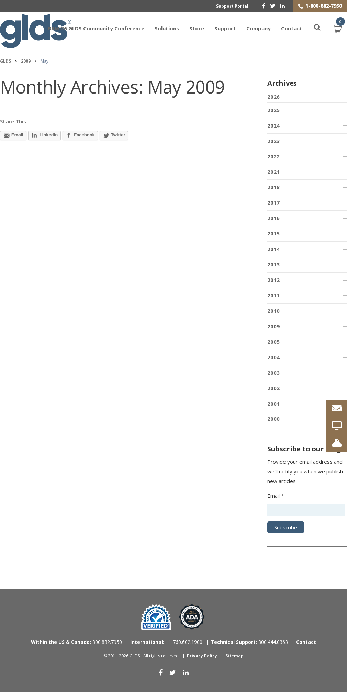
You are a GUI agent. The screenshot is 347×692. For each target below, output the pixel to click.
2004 (273, 357)
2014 (273, 248)
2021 (273, 171)
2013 (273, 264)
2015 (273, 233)
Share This (13, 121)
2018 (273, 187)
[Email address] (306, 510)
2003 (273, 372)
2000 (273, 418)
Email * (275, 495)
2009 (273, 326)
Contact (291, 28)
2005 (273, 341)
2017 (273, 202)
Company (258, 28)
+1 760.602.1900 (166, 642)
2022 (273, 156)
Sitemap (234, 656)
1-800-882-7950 (323, 5)
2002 (273, 388)
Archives (282, 83)
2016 (273, 218)
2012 (273, 279)
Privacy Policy (202, 656)
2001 (273, 403)
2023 (273, 141)
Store (196, 28)
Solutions (167, 28)
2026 (273, 96)
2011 (273, 295)
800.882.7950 (76, 642)
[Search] (313, 28)
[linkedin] (282, 6)
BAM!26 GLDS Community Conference (96, 28)
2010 (273, 310)
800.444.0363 (249, 642)
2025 (273, 110)
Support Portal (232, 6)
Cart (337, 27)
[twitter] (272, 6)
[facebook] (263, 6)
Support (225, 28)
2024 (273, 125)
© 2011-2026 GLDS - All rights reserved (141, 656)
